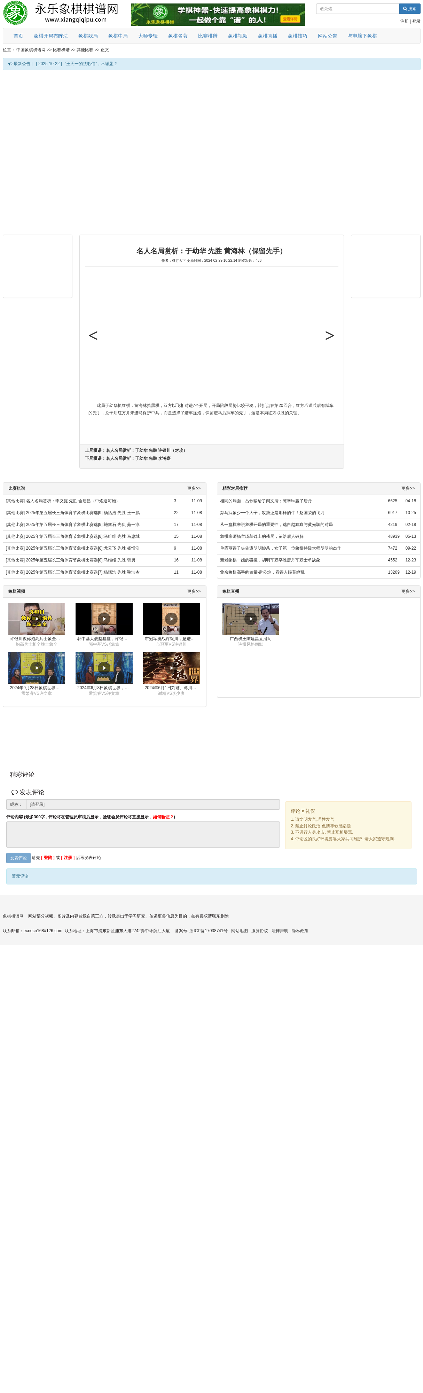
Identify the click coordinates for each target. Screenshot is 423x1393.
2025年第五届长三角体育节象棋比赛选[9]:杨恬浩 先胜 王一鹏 (83, 512)
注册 (404, 21)
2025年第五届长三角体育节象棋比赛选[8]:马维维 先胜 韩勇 (80, 560)
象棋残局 (88, 36)
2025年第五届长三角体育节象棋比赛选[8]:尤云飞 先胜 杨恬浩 (83, 548)
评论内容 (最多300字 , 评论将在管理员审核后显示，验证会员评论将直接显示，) (90, 817)
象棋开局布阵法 (51, 36)
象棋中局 (118, 36)
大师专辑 (148, 36)
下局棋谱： (128, 458)
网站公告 (327, 36)
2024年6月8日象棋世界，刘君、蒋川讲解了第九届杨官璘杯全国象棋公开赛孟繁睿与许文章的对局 (105, 687)
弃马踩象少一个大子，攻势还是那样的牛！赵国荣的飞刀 (272, 512)
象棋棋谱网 (13, 916)
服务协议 (259, 930)
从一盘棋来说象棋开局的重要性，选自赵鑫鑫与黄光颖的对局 (276, 524)
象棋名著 (178, 36)
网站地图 (239, 930)
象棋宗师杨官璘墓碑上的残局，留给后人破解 (262, 536)
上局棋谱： (136, 450)
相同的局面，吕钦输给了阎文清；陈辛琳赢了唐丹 (266, 500)
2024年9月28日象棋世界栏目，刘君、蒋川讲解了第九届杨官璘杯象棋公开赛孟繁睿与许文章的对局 (37, 687)
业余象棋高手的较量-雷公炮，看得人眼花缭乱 (262, 572)
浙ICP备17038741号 (208, 930)
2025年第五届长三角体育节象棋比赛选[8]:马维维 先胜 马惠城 (83, 536)
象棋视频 (238, 36)
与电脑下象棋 (362, 36)
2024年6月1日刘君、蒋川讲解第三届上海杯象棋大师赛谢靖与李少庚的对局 (172, 687)
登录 (416, 21)
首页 (18, 36)
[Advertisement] (81, 152)
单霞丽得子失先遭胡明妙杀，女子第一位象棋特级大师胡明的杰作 (280, 548)
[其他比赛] (15, 500)
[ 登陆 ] (48, 857)
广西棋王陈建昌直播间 (251, 638)
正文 (105, 49)
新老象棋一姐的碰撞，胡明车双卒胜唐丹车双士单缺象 (270, 560)
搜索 (409, 8)
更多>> (194, 488)
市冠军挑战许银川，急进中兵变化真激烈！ (172, 638)
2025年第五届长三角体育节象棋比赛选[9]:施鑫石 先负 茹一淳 (83, 524)
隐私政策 (300, 930)
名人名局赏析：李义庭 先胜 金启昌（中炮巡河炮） (73, 500)
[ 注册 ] (68, 857)
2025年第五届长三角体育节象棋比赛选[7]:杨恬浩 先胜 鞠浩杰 (83, 572)
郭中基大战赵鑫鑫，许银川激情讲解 (105, 638)
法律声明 (280, 930)
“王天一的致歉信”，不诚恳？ (91, 63)
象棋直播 (267, 36)
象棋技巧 (297, 36)
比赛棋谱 (208, 36)
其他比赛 (85, 49)
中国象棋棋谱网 (31, 49)
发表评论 (18, 858)
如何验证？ (163, 816)
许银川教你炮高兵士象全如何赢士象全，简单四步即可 (37, 638)
